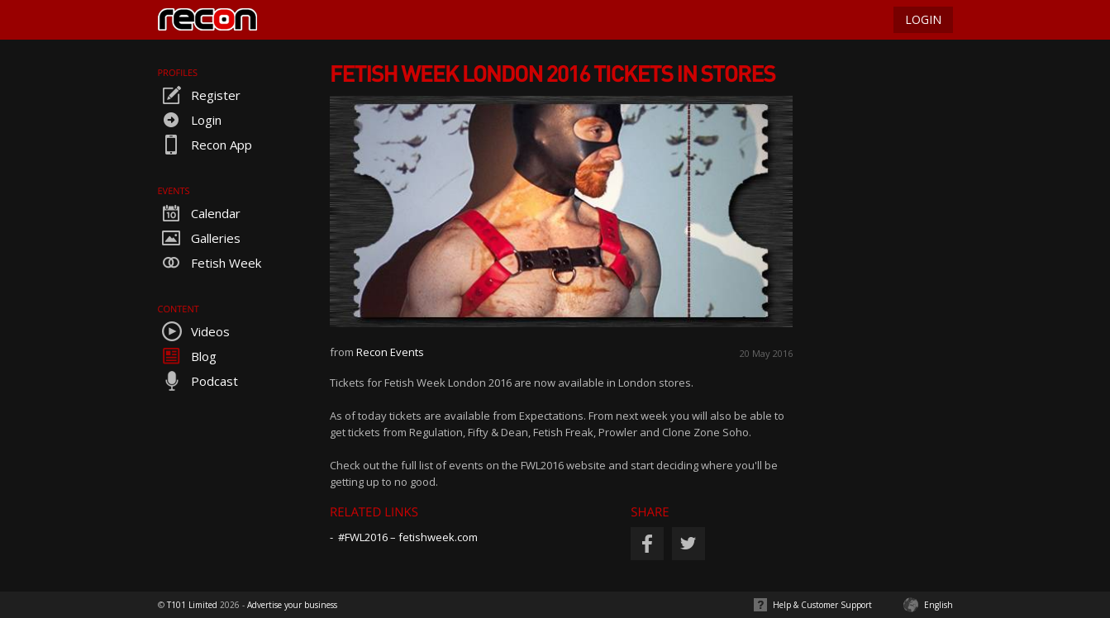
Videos (194, 331)
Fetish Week (209, 262)
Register (199, 95)
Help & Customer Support (822, 605)
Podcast (198, 380)
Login (190, 119)
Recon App (205, 144)
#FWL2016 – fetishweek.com (408, 537)
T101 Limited (192, 605)
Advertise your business (292, 605)
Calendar (199, 213)
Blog (187, 356)
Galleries (199, 238)
